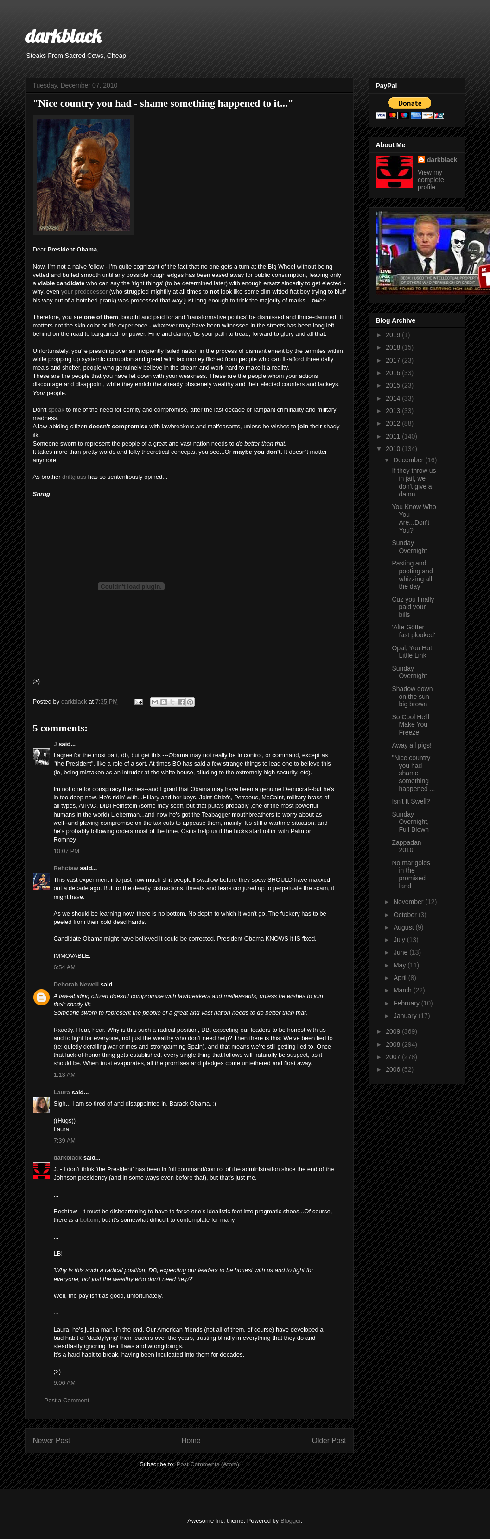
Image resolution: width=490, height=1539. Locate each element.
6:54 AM (65, 967)
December (409, 460)
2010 (394, 448)
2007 (394, 1057)
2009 (394, 1031)
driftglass (74, 476)
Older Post (329, 1441)
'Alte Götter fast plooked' (413, 631)
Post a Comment (67, 1400)
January (406, 1015)
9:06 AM (65, 1382)
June (401, 952)
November (409, 901)
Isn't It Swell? (411, 801)
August (404, 927)
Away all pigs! (411, 745)
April (401, 977)
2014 (394, 398)
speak (56, 409)
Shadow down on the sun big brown (412, 696)
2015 (394, 385)
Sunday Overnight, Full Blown (410, 822)
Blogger (290, 1520)
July (400, 939)
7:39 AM (65, 1140)
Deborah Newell (76, 984)
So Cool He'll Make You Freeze (410, 724)
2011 (394, 436)
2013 (394, 411)
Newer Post (51, 1441)
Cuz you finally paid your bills (413, 607)
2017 (394, 360)
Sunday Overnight (409, 546)
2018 (394, 347)
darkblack (63, 35)
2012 (394, 423)
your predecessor (84, 291)
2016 (394, 373)
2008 (394, 1044)
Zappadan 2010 (406, 846)
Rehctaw (66, 868)
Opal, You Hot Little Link (412, 652)
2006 (394, 1069)
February (407, 1003)
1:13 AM (65, 1074)
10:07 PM (67, 851)
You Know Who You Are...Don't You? (414, 518)
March (404, 990)
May (400, 965)
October (406, 914)
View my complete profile (431, 180)
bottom (89, 1219)
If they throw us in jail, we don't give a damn (414, 482)
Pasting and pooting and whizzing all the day (412, 574)
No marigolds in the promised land (411, 874)
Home (191, 1441)
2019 (394, 335)
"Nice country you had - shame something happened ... (413, 773)
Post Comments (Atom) (208, 1464)
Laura (62, 1092)
